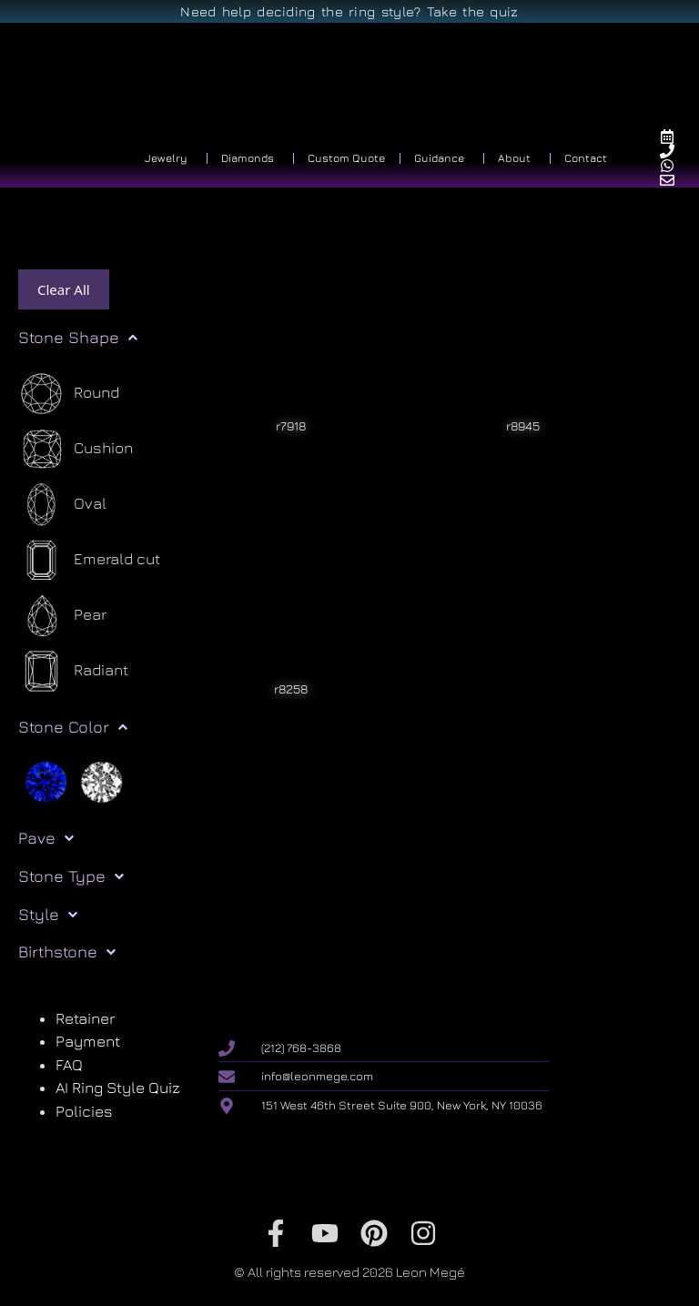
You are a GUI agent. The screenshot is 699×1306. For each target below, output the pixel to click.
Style (47, 915)
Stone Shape (77, 338)
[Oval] (62, 504)
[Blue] (46, 781)
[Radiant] (73, 671)
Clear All (63, 289)
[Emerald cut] (89, 560)
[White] (101, 781)
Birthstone (67, 952)
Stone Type (71, 876)
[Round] (68, 393)
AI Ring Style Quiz (118, 1087)
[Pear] (62, 615)
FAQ (69, 1065)
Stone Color (72, 727)
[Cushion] (75, 449)
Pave (46, 838)
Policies (84, 1111)
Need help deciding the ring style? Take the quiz (349, 11)
